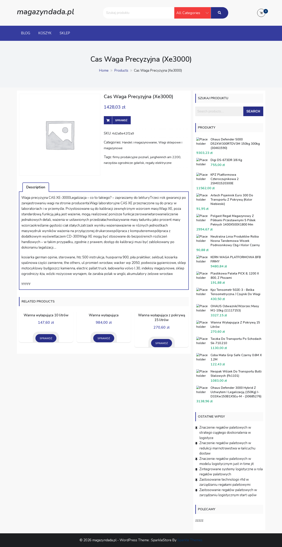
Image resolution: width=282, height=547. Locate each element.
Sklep (65, 33)
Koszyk (45, 33)
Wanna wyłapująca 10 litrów (46, 315)
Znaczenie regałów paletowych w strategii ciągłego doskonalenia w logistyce (225, 432)
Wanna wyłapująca (104, 315)
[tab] (35, 187)
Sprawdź (121, 120)
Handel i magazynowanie (139, 142)
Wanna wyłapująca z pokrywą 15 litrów (161, 317)
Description (35, 187)
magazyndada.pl (45, 12)
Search (253, 111)
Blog (25, 33)
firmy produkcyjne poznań (131, 157)
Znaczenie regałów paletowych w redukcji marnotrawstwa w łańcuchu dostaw (227, 448)
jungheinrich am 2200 (165, 157)
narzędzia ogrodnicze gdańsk (124, 163)
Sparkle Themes (189, 540)
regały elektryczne (159, 163)
